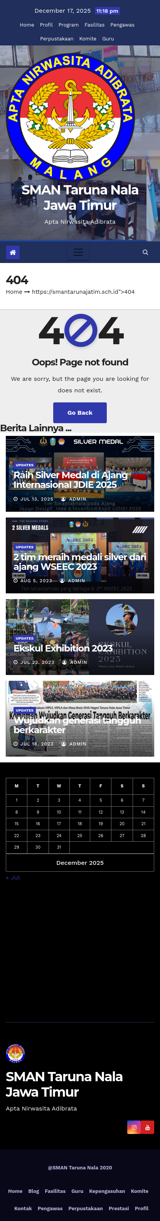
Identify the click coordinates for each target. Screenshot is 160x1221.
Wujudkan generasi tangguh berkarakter (77, 725)
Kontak (23, 1208)
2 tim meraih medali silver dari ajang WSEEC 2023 (79, 561)
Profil (46, 25)
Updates (25, 465)
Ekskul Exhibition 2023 (63, 648)
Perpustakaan (56, 39)
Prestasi (119, 1208)
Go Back (80, 412)
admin (73, 499)
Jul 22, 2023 (37, 662)
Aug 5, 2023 (36, 580)
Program (69, 25)
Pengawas (122, 25)
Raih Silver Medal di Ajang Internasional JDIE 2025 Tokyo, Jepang (70, 484)
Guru (108, 39)
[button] (145, 252)
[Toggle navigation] (78, 252)
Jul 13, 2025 (37, 499)
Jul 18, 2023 (37, 744)
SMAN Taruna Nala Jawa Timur (80, 197)
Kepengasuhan (107, 1191)
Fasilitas (94, 25)
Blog (33, 1191)
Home (27, 25)
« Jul (13, 877)
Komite (88, 39)
